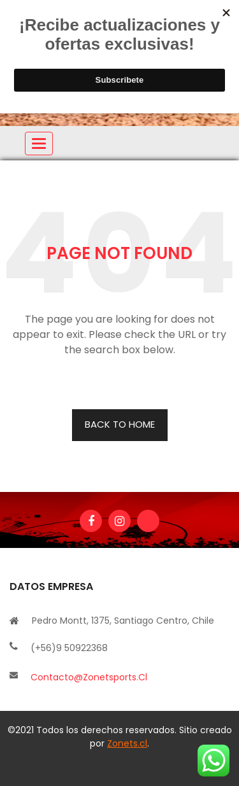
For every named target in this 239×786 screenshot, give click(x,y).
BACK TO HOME (120, 424)
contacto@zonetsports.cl (89, 677)
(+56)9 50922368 (69, 648)
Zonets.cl (127, 743)
